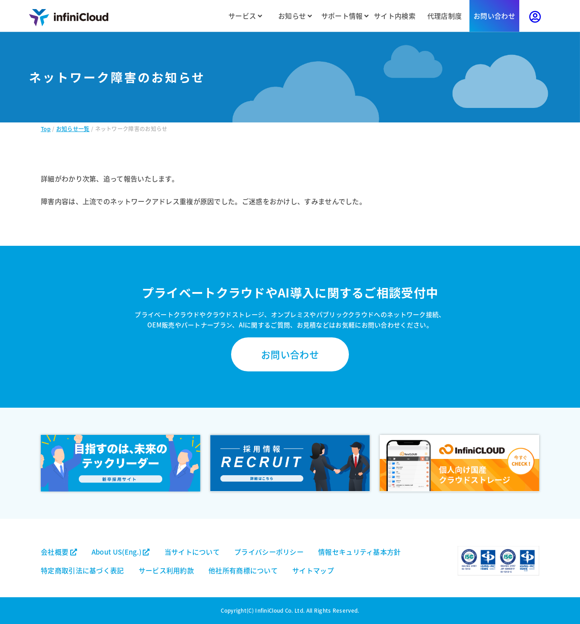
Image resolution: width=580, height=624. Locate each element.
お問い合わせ (494, 15)
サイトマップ (313, 570)
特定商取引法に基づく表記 (82, 570)
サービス (245, 15)
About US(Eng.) (121, 551)
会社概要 (59, 551)
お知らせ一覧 (73, 128)
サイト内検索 (395, 15)
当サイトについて (192, 551)
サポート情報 (344, 15)
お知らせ (295, 15)
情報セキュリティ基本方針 (359, 551)
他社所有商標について (243, 570)
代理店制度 (444, 15)
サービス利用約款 (166, 570)
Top (46, 128)
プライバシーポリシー (269, 551)
